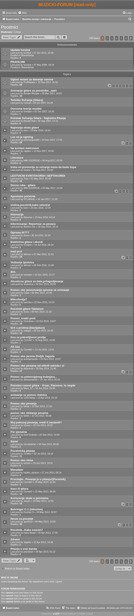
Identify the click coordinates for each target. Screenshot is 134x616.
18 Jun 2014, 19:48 (45, 388)
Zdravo (15, 539)
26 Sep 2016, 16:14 (48, 226)
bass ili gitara (19, 488)
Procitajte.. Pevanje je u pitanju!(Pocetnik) (38, 479)
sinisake (28, 274)
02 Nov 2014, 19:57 (51, 359)
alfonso (27, 254)
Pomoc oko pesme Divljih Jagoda (33, 356)
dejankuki (28, 368)
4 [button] (116, 38)
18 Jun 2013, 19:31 (43, 463)
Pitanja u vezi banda (24, 548)
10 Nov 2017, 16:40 (44, 151)
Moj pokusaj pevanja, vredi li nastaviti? (36, 422)
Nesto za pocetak (22, 518)
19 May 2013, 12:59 (43, 501)
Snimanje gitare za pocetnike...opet (34, 90)
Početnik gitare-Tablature (27, 308)
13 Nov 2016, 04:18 (45, 217)
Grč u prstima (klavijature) (28, 327)
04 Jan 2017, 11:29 (47, 199)
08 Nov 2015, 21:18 (42, 311)
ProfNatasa (29, 82)
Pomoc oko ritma (22, 460)
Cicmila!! (28, 340)
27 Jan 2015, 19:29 (43, 53)
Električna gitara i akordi (27, 242)
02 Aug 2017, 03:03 (43, 170)
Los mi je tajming (22, 137)
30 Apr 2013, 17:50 (48, 532)
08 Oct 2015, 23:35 (43, 330)
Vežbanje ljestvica (22, 262)
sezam (27, 463)
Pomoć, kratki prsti (23, 318)
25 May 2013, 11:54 (45, 482)
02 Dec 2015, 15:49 (42, 292)
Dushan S (29, 512)
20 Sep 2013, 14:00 (49, 434)
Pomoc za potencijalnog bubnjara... (34, 376)
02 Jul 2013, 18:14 (43, 453)
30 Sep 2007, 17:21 (48, 121)
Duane (27, 170)
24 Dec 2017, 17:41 (52, 140)
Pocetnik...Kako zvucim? (27, 529)
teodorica (28, 284)
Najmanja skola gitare (25, 127)
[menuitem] (22, 12)
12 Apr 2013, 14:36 (43, 542)
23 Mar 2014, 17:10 (42, 406)
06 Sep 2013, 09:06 (49, 444)
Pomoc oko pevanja (24, 403)
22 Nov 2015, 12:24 (44, 302)
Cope (26, 292)
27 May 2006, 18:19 (44, 65)
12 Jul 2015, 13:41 (44, 349)
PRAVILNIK (18, 62)
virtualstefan (30, 444)
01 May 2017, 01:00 (41, 178)
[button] (131, 38)
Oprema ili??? (20, 232)
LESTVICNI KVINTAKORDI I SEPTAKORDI (38, 175)
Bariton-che (29, 226)
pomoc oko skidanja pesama (29, 413)
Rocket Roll (29, 121)
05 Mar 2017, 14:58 (52, 188)
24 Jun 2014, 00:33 (50, 379)
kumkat (27, 53)
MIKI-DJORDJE (32, 160)
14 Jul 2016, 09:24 (44, 245)
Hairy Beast (29, 532)
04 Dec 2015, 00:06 (46, 284)
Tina (26, 178)
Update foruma (20, 50)
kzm (26, 208)
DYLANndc (29, 199)
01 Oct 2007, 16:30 (44, 111)
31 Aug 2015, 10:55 (45, 340)
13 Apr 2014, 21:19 (47, 397)
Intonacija (17, 214)
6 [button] (126, 38)
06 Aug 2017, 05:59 (52, 160)
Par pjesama (19, 431)
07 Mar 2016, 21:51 (44, 254)
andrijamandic (31, 359)
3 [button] (112, 38)
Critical (17, 32)
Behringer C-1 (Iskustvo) (27, 509)
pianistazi (28, 551)
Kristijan (28, 111)
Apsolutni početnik (23, 196)
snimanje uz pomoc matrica (29, 394)
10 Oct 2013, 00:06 (41, 416)
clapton (27, 151)
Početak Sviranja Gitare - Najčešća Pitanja (38, 118)
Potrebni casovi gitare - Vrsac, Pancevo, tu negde (43, 385)
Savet (14, 441)
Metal (26, 406)
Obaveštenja (27, 55)
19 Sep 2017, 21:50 (48, 82)
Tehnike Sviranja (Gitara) (27, 100)
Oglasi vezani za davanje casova (32, 79)
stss (26, 130)
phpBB (56, 614)
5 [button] (121, 38)
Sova (26, 235)
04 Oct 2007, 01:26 (43, 103)
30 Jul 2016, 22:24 (41, 235)
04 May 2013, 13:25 (45, 521)
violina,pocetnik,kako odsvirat (30, 205)
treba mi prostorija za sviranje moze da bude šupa (43, 167)
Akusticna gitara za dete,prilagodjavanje (37, 281)
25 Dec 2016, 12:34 (40, 208)
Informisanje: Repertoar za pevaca (33, 223)
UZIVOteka (29, 397)
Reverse (28, 217)
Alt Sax (15, 346)
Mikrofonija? (19, 299)
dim (13, 271)
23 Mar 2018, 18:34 (40, 130)
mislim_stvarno (31, 472)
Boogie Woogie (31, 93)
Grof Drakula (30, 434)
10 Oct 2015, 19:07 (46, 321)
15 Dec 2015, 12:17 (44, 274)
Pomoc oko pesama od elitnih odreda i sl (37, 365)
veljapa (27, 330)
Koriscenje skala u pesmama (29, 498)
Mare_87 (28, 388)
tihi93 (26, 416)
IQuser (27, 425)
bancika (28, 302)
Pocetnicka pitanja (23, 450)
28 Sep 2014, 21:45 (46, 368)
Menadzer (17, 469)
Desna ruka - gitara (23, 185)
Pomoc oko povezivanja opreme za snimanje (40, 289)
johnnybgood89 (31, 140)
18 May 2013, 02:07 (46, 512)
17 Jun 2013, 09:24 (51, 472)
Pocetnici (9, 27)
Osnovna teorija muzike (26, 108)
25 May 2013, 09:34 (45, 491)
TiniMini (28, 453)
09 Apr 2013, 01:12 (45, 551)
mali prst (16, 251)
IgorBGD (28, 521)
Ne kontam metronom (25, 148)
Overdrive (29, 321)
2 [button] (107, 38)
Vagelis (27, 542)
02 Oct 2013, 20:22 (43, 425)
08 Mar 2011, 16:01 (52, 93)
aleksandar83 (30, 379)
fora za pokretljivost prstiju (28, 337)
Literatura (17, 157)
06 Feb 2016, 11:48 (44, 265)
